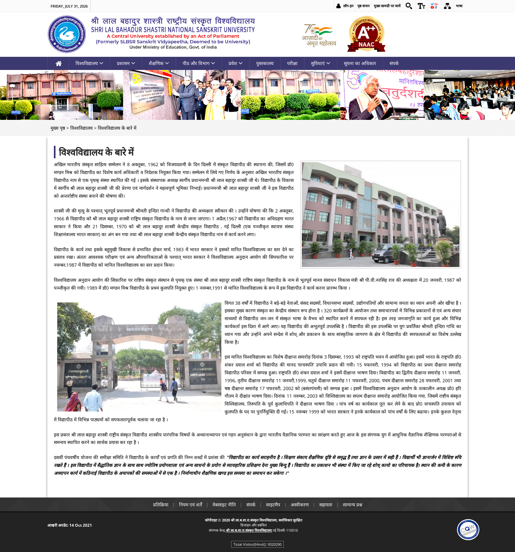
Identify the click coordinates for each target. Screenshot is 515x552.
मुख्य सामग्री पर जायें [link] (387, 5)
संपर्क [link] (394, 63)
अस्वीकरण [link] (300, 504)
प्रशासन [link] (126, 63)
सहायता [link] (325, 504)
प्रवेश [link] (236, 63)
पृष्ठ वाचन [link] (363, 5)
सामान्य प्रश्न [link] (352, 504)
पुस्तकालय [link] (265, 63)
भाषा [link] (459, 5)
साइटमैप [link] (273, 504)
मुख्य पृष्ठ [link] (58, 128)
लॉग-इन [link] (348, 5)
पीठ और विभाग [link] (199, 63)
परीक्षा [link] (292, 63)
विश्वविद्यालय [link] (89, 63)
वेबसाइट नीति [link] (224, 504)
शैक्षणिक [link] (159, 63)
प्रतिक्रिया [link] (160, 504)
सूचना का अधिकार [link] (360, 63)
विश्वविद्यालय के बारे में (96, 152)
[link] (409, 6)
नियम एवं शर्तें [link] (190, 504)
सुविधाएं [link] (320, 63)
